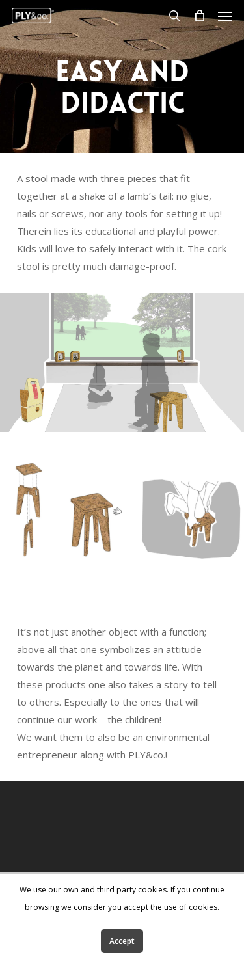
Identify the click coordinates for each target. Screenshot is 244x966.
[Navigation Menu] (225, 15)
